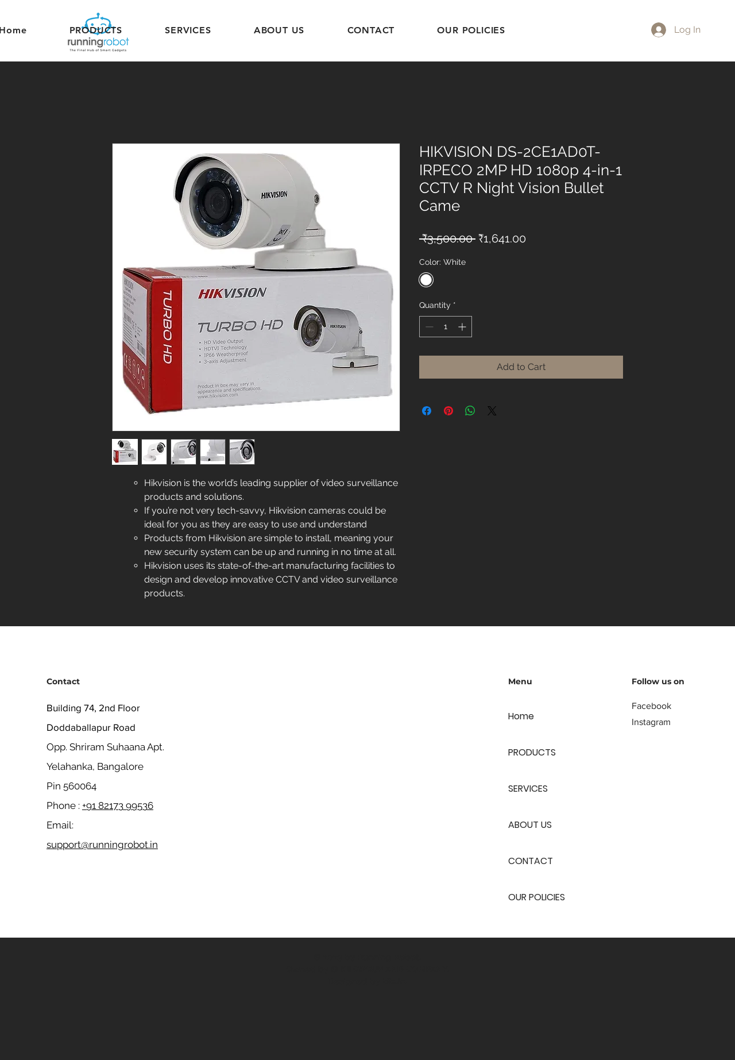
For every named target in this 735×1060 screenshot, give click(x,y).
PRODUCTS (532, 752)
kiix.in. (394, 981)
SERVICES (528, 788)
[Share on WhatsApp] (470, 411)
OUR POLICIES (536, 897)
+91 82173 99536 (117, 805)
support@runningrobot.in (102, 844)
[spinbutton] (445, 327)
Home (521, 716)
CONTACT (530, 861)
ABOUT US (530, 824)
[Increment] (463, 327)
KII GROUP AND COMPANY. (395, 969)
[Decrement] (428, 327)
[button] (188, 30)
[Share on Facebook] (427, 411)
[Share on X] (492, 411)
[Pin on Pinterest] (448, 411)
